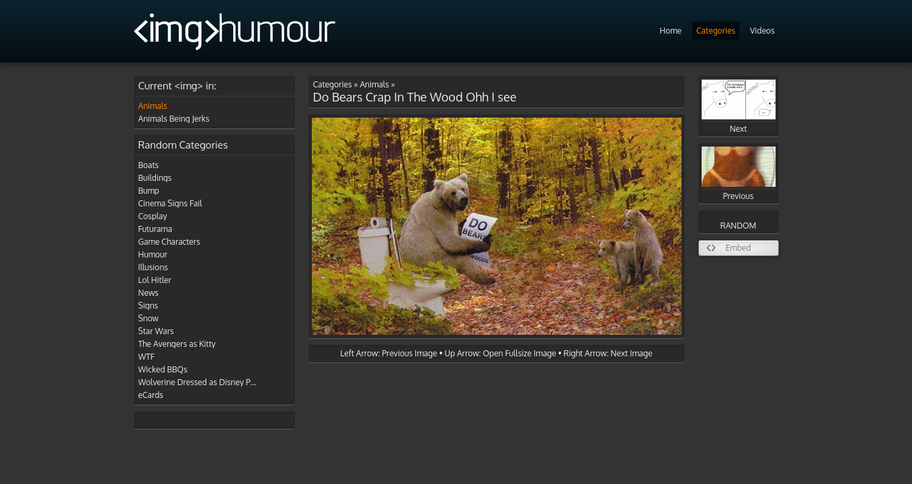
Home (670, 31)
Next (739, 106)
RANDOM (738, 225)
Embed (738, 248)
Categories (715, 31)
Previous (739, 174)
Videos (762, 31)
